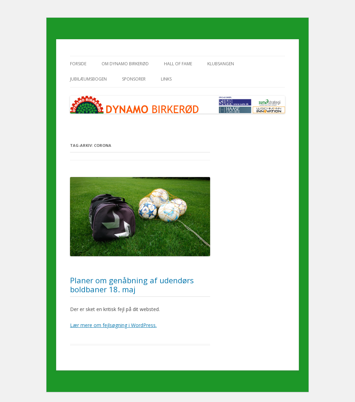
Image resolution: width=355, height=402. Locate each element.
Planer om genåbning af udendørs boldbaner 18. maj (132, 284)
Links (166, 79)
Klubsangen (220, 64)
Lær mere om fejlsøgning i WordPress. (113, 325)
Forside (78, 64)
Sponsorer (134, 79)
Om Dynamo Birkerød (125, 64)
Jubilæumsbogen (88, 79)
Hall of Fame (178, 64)
